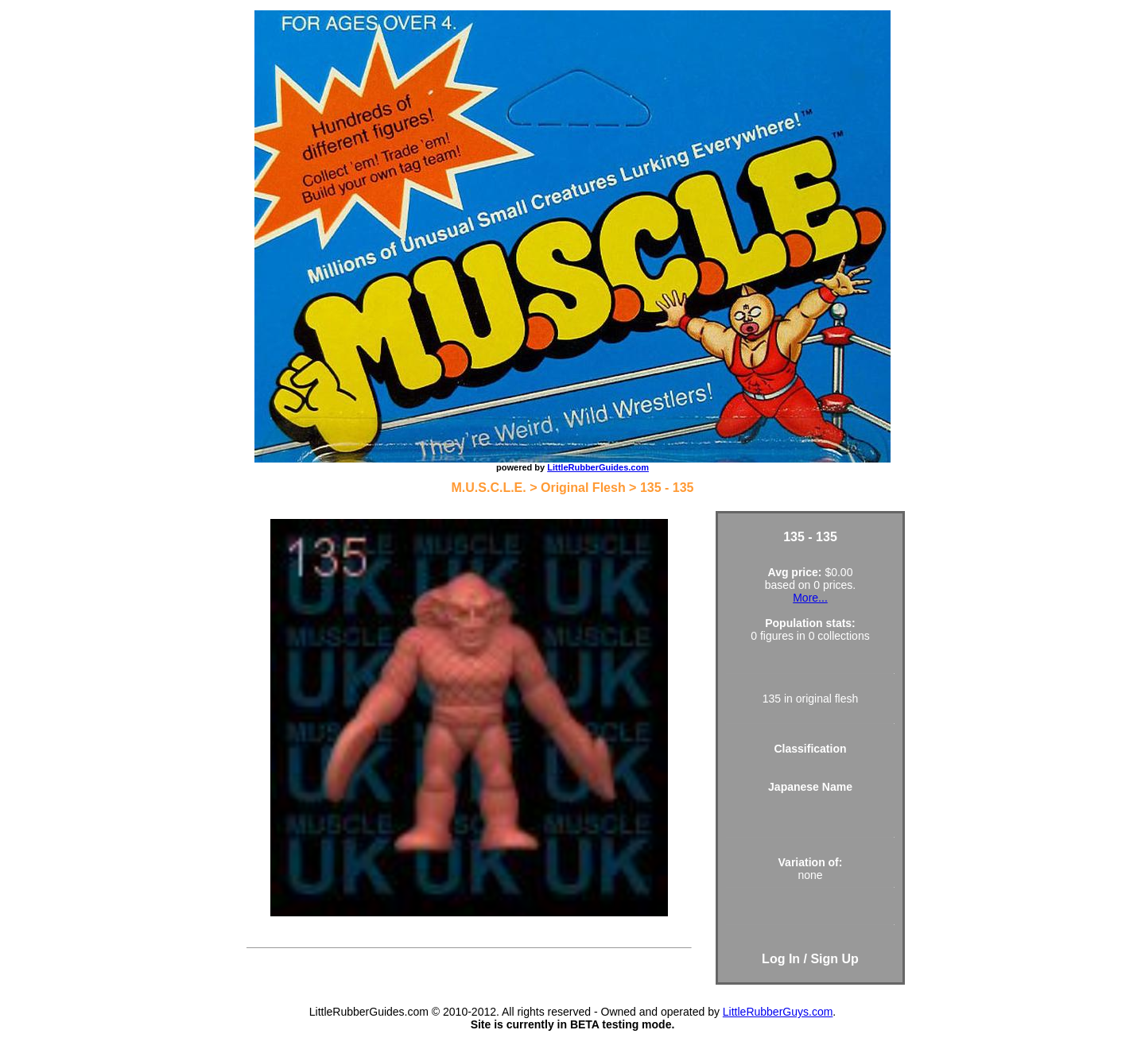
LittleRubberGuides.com (598, 467)
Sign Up (834, 959)
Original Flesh (583, 487)
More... (810, 597)
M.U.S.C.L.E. (489, 487)
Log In (781, 959)
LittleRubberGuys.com (778, 1011)
